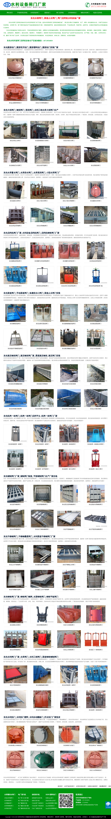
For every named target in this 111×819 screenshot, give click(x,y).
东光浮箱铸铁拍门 (15, 770)
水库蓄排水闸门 (9, 794)
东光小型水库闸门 (42, 201)
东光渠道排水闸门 (42, 348)
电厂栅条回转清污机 (24, 808)
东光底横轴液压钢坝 (42, 685)
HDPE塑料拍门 (51, 794)
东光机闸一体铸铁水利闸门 (95, 444)
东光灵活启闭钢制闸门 (69, 504)
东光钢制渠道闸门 (15, 323)
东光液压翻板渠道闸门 (69, 348)
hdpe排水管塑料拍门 (51, 808)
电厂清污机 (22, 794)
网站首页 (10, 12)
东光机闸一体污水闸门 (69, 469)
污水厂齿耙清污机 (37, 808)
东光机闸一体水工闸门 (96, 469)
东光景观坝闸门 (96, 165)
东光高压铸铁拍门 (42, 745)
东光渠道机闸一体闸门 (15, 444)
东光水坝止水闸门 (15, 140)
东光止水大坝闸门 (68, 165)
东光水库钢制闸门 (42, 225)
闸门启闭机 (60, 12)
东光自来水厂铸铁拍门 (96, 745)
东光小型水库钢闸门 (69, 201)
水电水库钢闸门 (8, 798)
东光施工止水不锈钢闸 (42, 589)
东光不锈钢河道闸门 (15, 589)
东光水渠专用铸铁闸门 (96, 625)
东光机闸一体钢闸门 (15, 469)
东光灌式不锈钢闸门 (69, 589)
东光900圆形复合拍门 (69, 103)
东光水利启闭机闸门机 (96, 286)
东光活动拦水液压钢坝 (69, 384)
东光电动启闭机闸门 (95, 261)
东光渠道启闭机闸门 (15, 286)
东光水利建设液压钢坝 (42, 409)
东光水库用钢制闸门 (95, 225)
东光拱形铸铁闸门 (95, 685)
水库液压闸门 (8, 808)
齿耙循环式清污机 (37, 798)
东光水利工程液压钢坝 (69, 409)
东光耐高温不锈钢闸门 (42, 564)
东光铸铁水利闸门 (15, 625)
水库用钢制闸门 (8, 805)
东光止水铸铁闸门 (68, 649)
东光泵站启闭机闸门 (42, 286)
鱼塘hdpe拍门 (49, 798)
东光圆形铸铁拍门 (42, 78)
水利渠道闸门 (34, 12)
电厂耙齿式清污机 (23, 800)
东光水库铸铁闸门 (15, 649)
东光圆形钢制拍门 (68, 78)
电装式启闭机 (97, 12)
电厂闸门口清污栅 (23, 798)
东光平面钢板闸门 (68, 529)
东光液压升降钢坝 (42, 384)
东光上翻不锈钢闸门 (95, 589)
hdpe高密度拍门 (50, 805)
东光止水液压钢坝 (95, 409)
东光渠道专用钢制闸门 (96, 504)
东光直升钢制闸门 (15, 504)
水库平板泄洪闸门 (73, 786)
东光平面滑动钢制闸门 (96, 529)
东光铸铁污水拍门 (68, 745)
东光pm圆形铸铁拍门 (15, 103)
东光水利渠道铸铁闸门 (42, 649)
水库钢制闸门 (8, 800)
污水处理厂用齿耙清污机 (38, 806)
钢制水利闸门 (85, 12)
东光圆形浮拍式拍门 (95, 78)
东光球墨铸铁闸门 (42, 625)
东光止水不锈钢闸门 (15, 564)
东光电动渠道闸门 (95, 323)
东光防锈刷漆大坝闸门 (42, 140)
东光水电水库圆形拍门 (15, 78)
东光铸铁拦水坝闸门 (15, 165)
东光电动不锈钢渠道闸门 (15, 348)
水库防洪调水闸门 (85, 786)
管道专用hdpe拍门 (51, 800)
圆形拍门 (47, 12)
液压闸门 (64, 786)
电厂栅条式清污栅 (23, 805)
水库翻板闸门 (8, 803)
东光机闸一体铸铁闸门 (69, 444)
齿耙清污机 (36, 794)
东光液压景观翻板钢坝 (15, 384)
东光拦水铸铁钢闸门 (42, 710)
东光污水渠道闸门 (95, 348)
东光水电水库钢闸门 (15, 225)
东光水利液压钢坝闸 (15, 409)
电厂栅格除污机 (22, 803)
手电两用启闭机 (22, 12)
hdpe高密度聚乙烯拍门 (51, 803)
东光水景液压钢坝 (95, 384)
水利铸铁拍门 (72, 12)
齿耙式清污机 (36, 800)
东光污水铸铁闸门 (68, 625)
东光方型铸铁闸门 (15, 685)
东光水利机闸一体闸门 (42, 444)
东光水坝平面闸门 (42, 165)
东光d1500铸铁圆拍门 (42, 103)
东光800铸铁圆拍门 (96, 103)
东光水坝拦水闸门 (68, 140)
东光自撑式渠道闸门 (42, 323)
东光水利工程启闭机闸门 (69, 286)
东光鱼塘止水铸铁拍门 (15, 745)
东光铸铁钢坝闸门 (95, 140)
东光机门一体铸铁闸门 (96, 649)
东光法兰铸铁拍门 (42, 770)
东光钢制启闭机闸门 (15, 261)
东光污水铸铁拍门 (68, 770)
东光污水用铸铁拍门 (95, 770)
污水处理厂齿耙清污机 (38, 803)
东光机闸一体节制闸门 (42, 469)
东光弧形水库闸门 (15, 201)
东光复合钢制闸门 (15, 710)
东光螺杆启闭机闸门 (69, 261)
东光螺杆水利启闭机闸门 (42, 261)
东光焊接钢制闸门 (42, 504)
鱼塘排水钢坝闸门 (97, 786)
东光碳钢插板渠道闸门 (69, 323)
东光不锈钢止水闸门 (69, 564)
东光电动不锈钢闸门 (95, 564)
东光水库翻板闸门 (68, 225)
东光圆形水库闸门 (95, 201)
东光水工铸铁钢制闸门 (42, 529)
